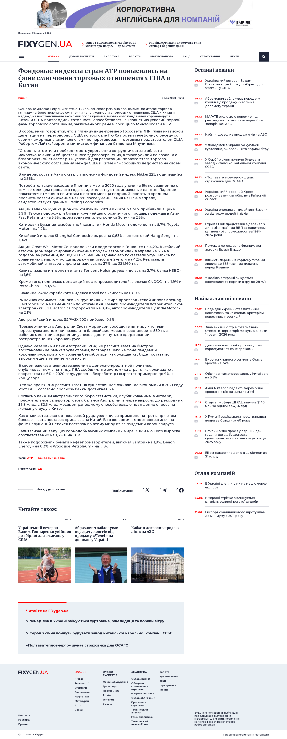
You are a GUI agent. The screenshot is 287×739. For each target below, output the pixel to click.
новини (53, 56)
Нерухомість (111, 690)
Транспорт (110, 686)
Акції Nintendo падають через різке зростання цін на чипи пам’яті (234, 390)
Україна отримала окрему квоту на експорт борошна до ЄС (173, 44)
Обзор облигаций (143, 698)
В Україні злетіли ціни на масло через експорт (236, 485)
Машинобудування (115, 682)
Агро (78, 705)
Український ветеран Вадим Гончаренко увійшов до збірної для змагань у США (234, 84)
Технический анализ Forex (139, 723)
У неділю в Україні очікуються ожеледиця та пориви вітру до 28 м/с (235, 280)
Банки (79, 709)
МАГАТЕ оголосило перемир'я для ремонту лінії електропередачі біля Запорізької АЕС (234, 120)
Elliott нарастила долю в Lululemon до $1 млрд (236, 455)
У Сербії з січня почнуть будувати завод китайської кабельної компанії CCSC (99, 633)
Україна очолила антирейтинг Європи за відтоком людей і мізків (236, 212)
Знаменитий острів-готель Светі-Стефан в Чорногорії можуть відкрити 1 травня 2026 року (236, 330)
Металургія (82, 701)
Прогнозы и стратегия (138, 704)
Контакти (24, 715)
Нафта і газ (82, 696)
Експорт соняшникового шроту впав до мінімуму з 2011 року (235, 514)
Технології (81, 683)
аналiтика (139, 672)
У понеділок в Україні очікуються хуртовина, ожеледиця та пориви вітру (95, 621)
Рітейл (107, 695)
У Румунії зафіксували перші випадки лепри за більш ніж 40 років (235, 419)
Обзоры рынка (140, 678)
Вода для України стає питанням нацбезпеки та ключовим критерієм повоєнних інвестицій (234, 312)
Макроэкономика (142, 693)
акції (186, 56)
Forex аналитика (142, 717)
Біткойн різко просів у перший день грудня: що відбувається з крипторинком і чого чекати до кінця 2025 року (235, 436)
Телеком (108, 699)
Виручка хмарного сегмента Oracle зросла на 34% (233, 362)
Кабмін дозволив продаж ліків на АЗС (236, 136)
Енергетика (82, 692)
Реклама (24, 719)
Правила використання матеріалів (246, 734)
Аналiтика (111, 56)
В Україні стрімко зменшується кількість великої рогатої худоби (231, 499)
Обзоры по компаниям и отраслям (139, 686)
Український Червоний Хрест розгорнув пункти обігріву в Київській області (235, 195)
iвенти (234, 56)
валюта (135, 56)
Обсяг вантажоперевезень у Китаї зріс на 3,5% (236, 376)
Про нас (23, 724)
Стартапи (81, 687)
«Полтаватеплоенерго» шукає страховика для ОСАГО (77, 645)
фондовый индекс (51, 457)
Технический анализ (139, 711)
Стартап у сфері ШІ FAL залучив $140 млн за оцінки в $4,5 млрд (235, 404)
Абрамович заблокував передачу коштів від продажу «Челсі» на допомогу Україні (232, 102)
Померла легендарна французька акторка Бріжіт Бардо (233, 248)
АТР (30, 457)
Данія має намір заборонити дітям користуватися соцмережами (233, 347)
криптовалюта (161, 56)
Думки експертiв (81, 56)
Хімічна (108, 704)
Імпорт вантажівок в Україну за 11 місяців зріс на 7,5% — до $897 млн (109, 44)
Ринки (22, 97)
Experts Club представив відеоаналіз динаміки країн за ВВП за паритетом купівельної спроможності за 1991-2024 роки (235, 229)
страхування (210, 56)
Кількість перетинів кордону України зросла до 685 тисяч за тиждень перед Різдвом (235, 263)
